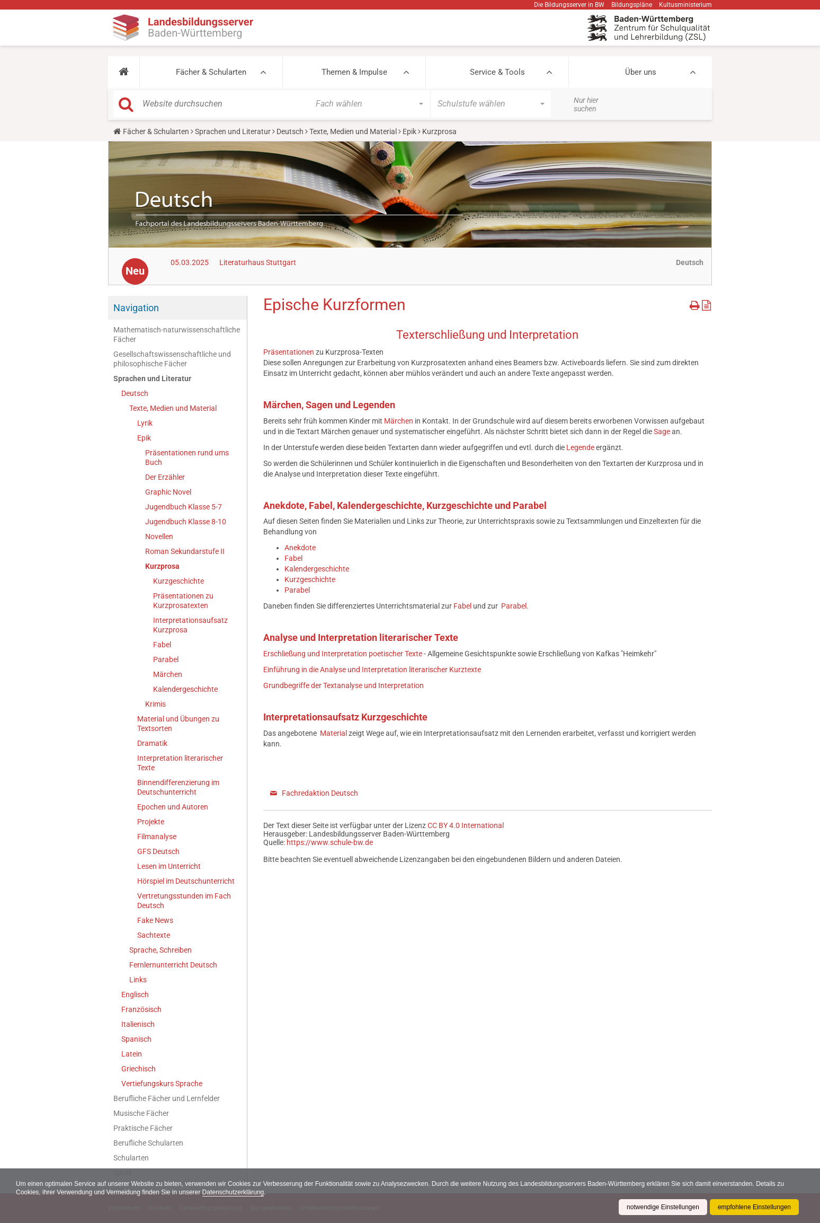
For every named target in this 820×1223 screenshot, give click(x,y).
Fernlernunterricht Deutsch (173, 965)
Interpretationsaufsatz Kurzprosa (190, 625)
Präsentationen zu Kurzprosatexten (183, 601)
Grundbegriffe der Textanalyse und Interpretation (343, 685)
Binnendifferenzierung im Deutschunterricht (178, 787)
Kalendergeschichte (185, 689)
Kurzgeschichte (178, 581)
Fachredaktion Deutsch (320, 793)
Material (333, 733)
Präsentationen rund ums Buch (187, 457)
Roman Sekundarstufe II (185, 551)
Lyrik (145, 423)
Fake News (155, 920)
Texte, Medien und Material (353, 131)
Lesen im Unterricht (169, 866)
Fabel (162, 644)
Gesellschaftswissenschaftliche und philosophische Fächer (172, 359)
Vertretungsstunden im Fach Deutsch (184, 901)
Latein (131, 1054)
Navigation (136, 307)
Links (138, 979)
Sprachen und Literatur (233, 131)
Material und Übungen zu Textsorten (178, 724)
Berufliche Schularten (148, 1143)
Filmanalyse (156, 836)
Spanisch (136, 1039)
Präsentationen (289, 352)
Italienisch (138, 1024)
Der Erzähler (165, 477)
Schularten (131, 1158)
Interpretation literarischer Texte (180, 763)
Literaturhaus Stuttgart (257, 262)
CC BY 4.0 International (465, 825)
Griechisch (138, 1068)
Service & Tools (497, 72)
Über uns (640, 72)
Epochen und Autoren (172, 807)
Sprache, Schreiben (160, 950)
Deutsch (290, 131)
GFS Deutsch (158, 851)
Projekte (150, 821)
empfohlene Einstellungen (754, 1207)
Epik (409, 131)
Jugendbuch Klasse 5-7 (183, 507)
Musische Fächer (141, 1113)
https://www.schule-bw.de (330, 842)
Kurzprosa (162, 566)
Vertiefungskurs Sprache (161, 1083)
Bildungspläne (631, 4)
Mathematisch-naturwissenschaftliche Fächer (176, 334)
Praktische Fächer (143, 1128)
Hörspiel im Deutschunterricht (186, 881)
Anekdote (300, 547)
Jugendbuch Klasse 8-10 (185, 521)
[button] (124, 72)
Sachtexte (153, 935)
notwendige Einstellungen (663, 1207)
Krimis (155, 704)
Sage (662, 431)
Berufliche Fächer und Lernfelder (166, 1098)
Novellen (159, 536)
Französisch (141, 1009)
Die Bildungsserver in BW (569, 4)
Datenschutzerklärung (233, 1192)
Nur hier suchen (586, 104)
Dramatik (152, 743)
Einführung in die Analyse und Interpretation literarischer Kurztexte (372, 669)
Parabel (166, 659)
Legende (580, 447)
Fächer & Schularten (211, 72)
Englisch (135, 994)
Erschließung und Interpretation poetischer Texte (342, 653)
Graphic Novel (168, 492)
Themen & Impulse (354, 72)
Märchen (167, 674)
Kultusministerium (685, 4)
